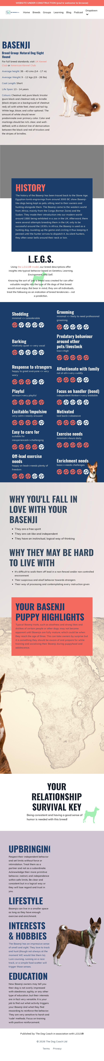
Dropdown (91, 12)
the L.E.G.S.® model (28, 266)
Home (26, 12)
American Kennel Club (23, 65)
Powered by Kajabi (52, 1054)
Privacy (57, 1048)
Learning (59, 12)
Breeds (36, 12)
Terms (46, 1048)
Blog (68, 12)
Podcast (78, 12)
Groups (47, 12)
